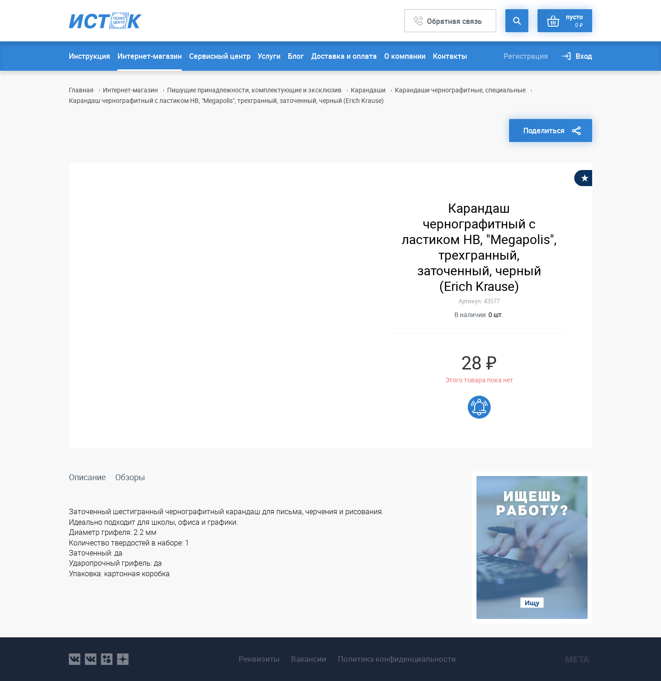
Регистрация (526, 56)
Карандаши (368, 89)
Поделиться (544, 130)
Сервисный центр (220, 56)
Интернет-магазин (150, 56)
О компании (405, 56)
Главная (81, 89)
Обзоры (130, 476)
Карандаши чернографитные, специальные (460, 89)
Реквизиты (259, 659)
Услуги (269, 56)
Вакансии (308, 659)
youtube (123, 659)
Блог (296, 56)
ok (106, 659)
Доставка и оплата (344, 56)
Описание (87, 476)
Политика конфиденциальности (397, 659)
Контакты (450, 56)
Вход (584, 56)
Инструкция (89, 56)
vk (74, 659)
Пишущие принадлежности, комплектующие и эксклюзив (254, 89)
